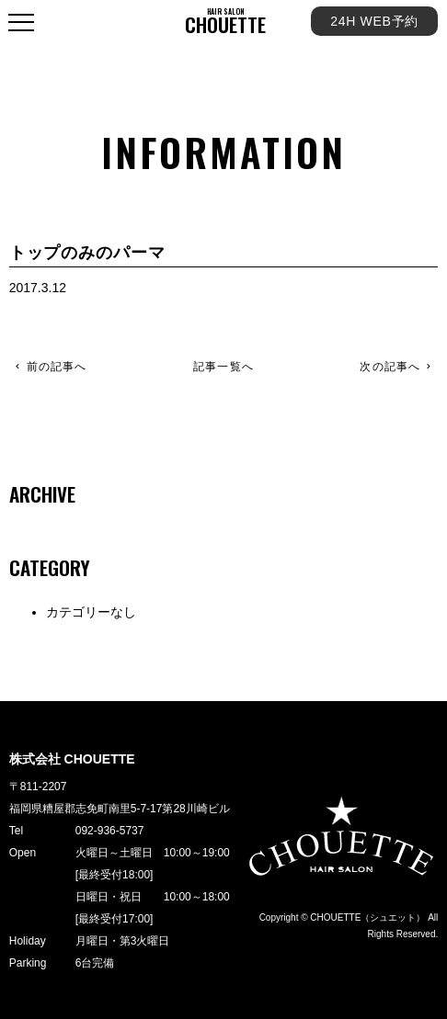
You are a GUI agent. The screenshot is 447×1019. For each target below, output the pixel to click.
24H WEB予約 (374, 21)
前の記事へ (57, 366)
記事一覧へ (223, 367)
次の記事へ (390, 366)
